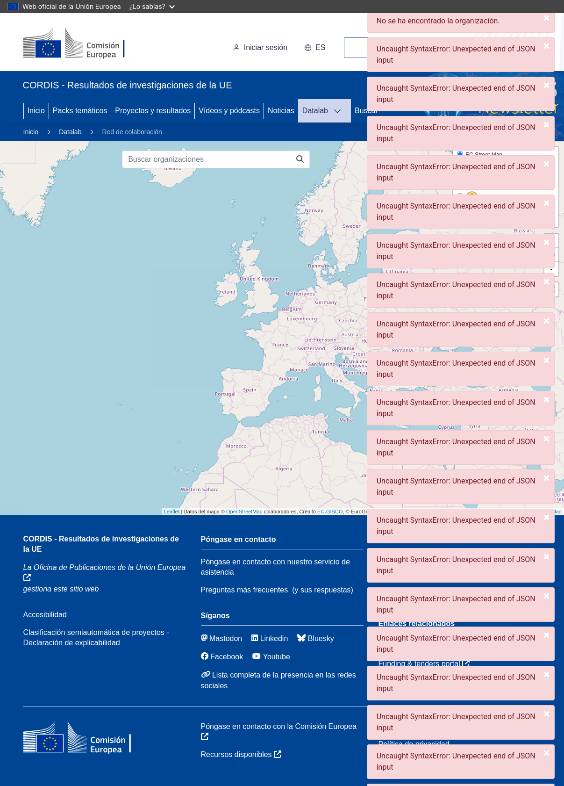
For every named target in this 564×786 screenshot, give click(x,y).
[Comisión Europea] (87, 44)
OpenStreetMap (244, 511)
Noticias (281, 111)
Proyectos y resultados (153, 111)
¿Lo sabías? (152, 6)
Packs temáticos (80, 111)
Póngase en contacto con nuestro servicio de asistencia (275, 567)
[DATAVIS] (340, 111)
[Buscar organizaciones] (206, 159)
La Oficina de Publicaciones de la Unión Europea (104, 572)
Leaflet (171, 511)
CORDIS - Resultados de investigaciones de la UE (101, 544)
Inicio (36, 111)
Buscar (366, 111)
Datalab (315, 111)
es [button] (314, 47)
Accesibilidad (45, 615)
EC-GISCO (330, 511)
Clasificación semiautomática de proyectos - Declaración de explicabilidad (96, 637)
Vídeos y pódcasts (229, 111)
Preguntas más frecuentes (244, 590)
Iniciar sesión (260, 47)
